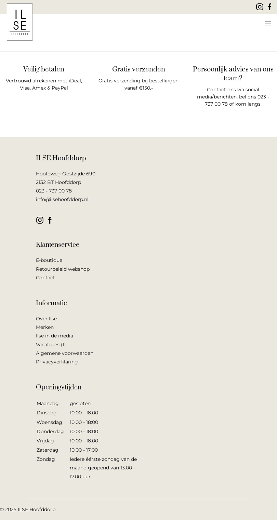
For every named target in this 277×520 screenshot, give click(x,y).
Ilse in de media (54, 336)
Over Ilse (46, 319)
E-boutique (49, 260)
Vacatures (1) (51, 345)
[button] (267, 24)
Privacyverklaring (57, 362)
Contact (45, 278)
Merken (45, 327)
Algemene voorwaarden (64, 353)
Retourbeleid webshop (63, 269)
